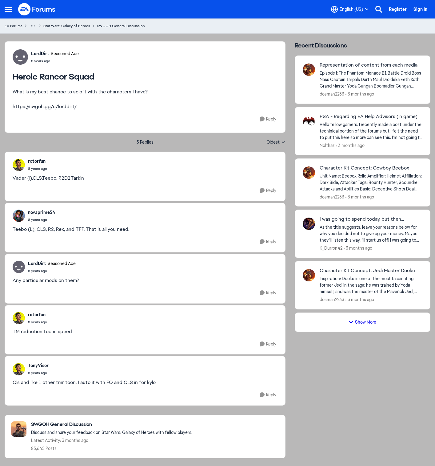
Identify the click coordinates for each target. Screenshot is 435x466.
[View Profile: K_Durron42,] (309, 224)
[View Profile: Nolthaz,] (309, 121)
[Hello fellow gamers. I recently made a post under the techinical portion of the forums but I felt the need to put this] (371, 131)
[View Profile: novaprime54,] (19, 216)
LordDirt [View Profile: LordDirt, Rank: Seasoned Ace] (40, 53)
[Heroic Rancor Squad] (37, 168)
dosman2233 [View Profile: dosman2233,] (332, 94)
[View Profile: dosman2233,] (309, 69)
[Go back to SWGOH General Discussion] (111, 424)
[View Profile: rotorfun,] (19, 165)
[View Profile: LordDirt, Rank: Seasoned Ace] (20, 57)
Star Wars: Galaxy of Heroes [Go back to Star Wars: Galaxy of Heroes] (66, 25)
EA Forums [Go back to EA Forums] (13, 25)
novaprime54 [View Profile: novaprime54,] (41, 212)
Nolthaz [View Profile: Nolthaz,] (327, 145)
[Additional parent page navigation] (33, 26)
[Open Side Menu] (8, 9)
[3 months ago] (359, 94)
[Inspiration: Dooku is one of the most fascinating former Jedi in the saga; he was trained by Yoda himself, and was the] (371, 285)
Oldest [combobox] (275, 142)
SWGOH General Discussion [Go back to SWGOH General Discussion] (121, 25)
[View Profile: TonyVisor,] (19, 369)
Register (398, 9)
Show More (362, 322)
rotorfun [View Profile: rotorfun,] (37, 161)
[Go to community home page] (37, 9)
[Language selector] (349, 9)
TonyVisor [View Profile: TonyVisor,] (38, 365)
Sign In (420, 9)
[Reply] (267, 119)
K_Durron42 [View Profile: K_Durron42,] (331, 248)
